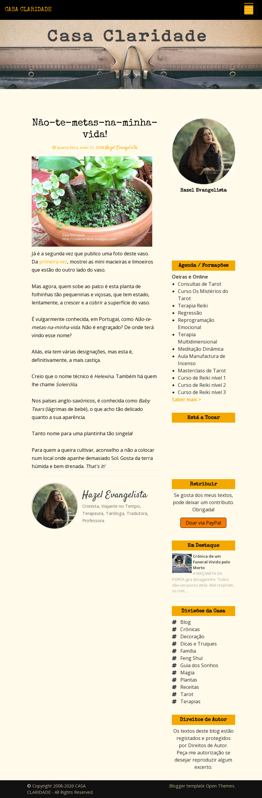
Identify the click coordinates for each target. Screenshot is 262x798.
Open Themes (220, 786)
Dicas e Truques (198, 643)
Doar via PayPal (203, 522)
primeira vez (53, 261)
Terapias (190, 701)
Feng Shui (191, 658)
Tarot (186, 694)
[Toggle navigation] (248, 10)
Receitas (189, 687)
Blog (185, 622)
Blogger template (187, 786)
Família (188, 651)
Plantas (188, 679)
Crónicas (190, 629)
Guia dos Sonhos (199, 665)
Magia (187, 672)
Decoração (192, 636)
